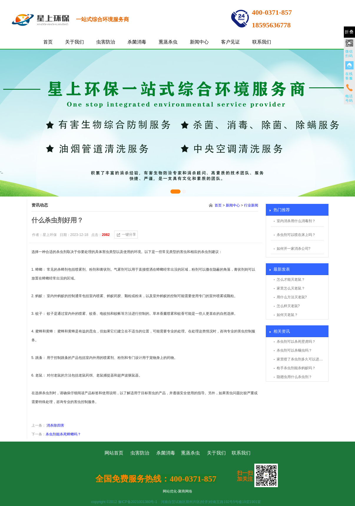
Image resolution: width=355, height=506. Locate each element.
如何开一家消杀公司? (294, 249)
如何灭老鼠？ (287, 315)
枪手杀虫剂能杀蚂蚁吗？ (296, 368)
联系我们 (261, 41)
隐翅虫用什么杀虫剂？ (294, 377)
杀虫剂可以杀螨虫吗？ (294, 350)
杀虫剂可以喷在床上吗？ (296, 235)
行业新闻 (251, 205)
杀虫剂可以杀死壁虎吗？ (296, 341)
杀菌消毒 (136, 41)
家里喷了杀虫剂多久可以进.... (300, 359)
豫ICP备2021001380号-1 (137, 502)
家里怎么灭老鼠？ (291, 288)
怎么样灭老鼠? (288, 306)
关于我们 (74, 41)
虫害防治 (105, 41)
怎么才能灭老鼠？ (291, 279)
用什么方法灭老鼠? (292, 297)
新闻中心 (199, 41)
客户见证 (230, 41)
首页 (48, 41)
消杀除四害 (55, 425)
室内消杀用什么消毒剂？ (296, 221)
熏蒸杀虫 (168, 41)
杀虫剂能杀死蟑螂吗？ (63, 434)
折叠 (349, 32)
